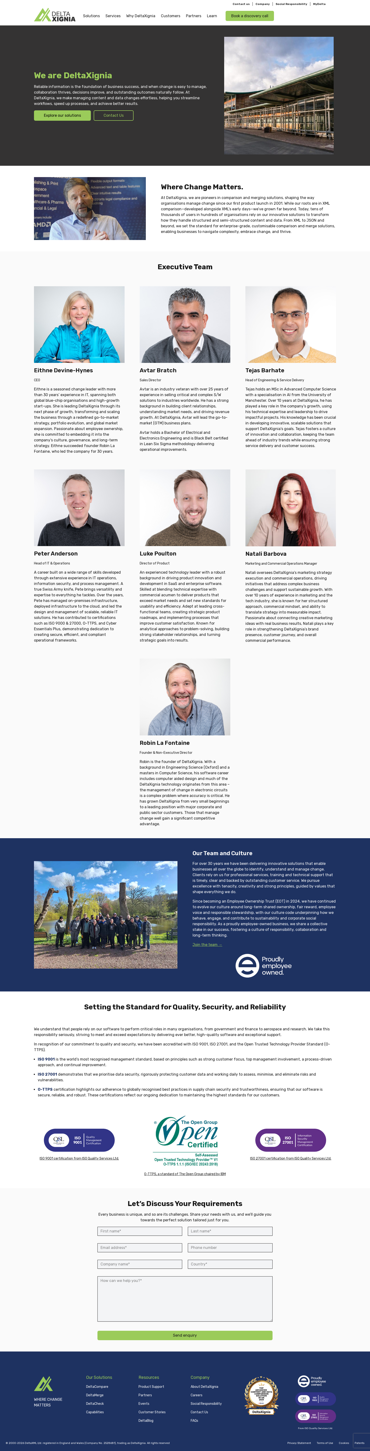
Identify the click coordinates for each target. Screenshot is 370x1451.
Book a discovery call (249, 15)
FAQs (194, 1421)
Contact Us (114, 115)
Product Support (151, 1387)
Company (263, 3)
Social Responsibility (291, 3)
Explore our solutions (62, 115)
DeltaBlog (146, 1421)
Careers (196, 1395)
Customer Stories (152, 1412)
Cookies (344, 1443)
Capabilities (95, 1412)
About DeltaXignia (204, 1387)
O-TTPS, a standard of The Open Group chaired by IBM (185, 1174)
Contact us (241, 3)
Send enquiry (185, 1335)
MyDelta (319, 3)
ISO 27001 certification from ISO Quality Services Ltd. (290, 1159)
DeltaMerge (95, 1395)
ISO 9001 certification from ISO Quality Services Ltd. (79, 1159)
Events (144, 1404)
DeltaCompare (97, 1387)
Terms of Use (325, 1443)
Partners (145, 1395)
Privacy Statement (299, 1443)
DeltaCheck (95, 1404)
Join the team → (207, 944)
